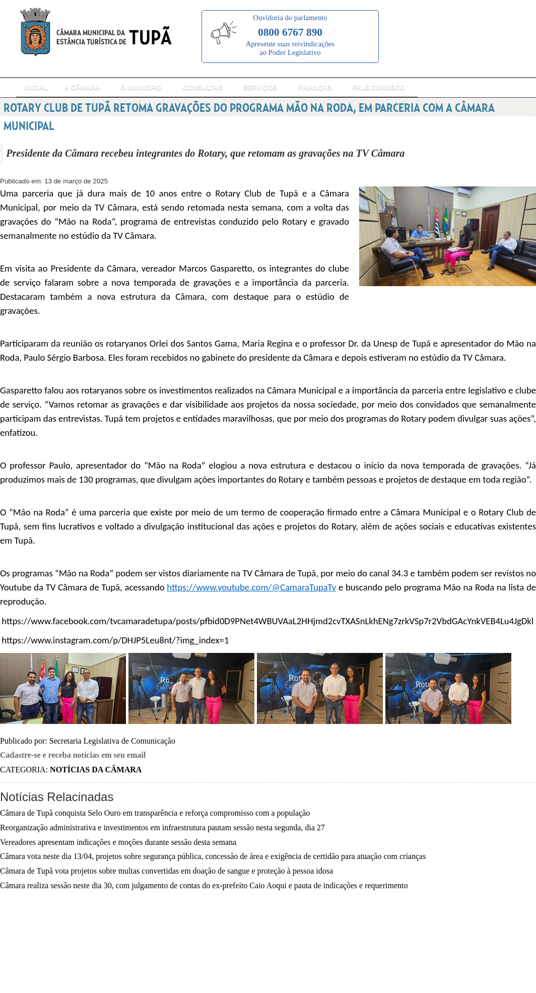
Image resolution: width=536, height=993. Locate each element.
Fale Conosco (379, 87)
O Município (141, 87)
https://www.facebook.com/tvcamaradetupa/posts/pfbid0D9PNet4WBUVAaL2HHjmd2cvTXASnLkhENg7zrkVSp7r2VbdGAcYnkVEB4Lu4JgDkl (267, 621)
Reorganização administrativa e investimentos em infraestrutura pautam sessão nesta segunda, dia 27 (162, 827)
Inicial (36, 87)
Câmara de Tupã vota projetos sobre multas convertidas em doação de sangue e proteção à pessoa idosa (166, 871)
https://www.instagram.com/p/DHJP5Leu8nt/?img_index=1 (115, 640)
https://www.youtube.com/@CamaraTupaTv (251, 587)
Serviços (260, 87)
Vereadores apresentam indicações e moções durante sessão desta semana (118, 842)
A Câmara (82, 87)
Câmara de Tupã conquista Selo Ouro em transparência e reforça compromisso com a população (155, 813)
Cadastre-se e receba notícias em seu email (73, 755)
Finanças (314, 87)
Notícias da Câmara (96, 769)
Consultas (203, 87)
